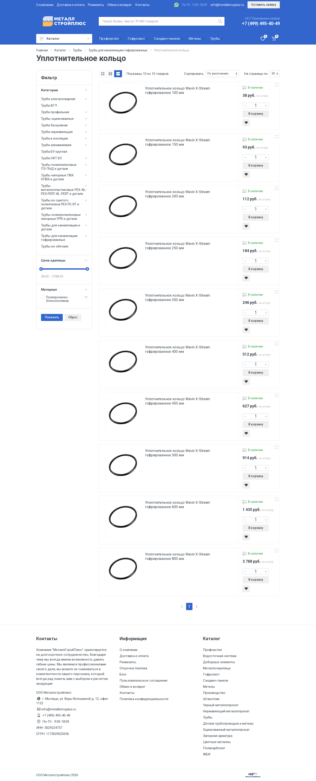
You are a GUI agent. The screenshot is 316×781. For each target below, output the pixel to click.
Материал (64, 290)
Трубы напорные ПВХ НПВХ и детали (57, 177)
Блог (123, 674)
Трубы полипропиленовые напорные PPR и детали (61, 217)
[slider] (41, 269)
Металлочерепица (216, 668)
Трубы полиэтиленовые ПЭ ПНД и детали (59, 167)
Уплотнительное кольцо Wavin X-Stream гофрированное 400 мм (177, 349)
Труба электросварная (58, 99)
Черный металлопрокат (221, 705)
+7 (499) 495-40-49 (261, 23)
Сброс (72, 317)
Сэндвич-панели (215, 680)
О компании (44, 4)
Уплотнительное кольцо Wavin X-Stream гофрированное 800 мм (177, 556)
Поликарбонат (214, 748)
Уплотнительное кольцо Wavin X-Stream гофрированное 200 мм (177, 194)
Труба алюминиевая (56, 145)
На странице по (256, 74)
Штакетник (211, 699)
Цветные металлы (217, 742)
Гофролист (211, 674)
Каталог (64, 39)
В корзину (255, 113)
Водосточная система (219, 656)
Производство (214, 693)
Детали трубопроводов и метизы (228, 723)
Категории (64, 90)
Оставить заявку (263, 4)
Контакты (142, 4)
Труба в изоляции (54, 138)
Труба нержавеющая (57, 132)
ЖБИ (206, 754)
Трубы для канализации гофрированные (59, 238)
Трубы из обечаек (54, 246)
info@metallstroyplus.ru (227, 4)
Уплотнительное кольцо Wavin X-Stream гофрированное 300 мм (177, 297)
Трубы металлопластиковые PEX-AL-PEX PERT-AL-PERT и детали (64, 190)
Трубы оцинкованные (57, 119)
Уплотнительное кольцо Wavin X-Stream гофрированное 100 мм (177, 90)
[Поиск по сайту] (157, 21)
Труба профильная (55, 112)
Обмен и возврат (119, 4)
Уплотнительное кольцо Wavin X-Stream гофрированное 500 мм (177, 453)
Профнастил (212, 650)
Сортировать (194, 74)
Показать (52, 317)
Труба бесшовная (54, 125)
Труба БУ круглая (54, 152)
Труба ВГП (49, 105)
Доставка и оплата (70, 4)
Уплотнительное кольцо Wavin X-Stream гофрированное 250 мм (177, 246)
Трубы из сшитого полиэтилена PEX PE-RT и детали (60, 204)
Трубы (207, 717)
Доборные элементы (219, 662)
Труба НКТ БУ (51, 158)
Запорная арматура (217, 736)
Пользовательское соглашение (143, 680)
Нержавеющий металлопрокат (226, 711)
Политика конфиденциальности (144, 699)
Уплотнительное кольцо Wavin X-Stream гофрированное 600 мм (177, 504)
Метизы (209, 687)
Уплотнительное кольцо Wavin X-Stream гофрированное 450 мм (177, 401)
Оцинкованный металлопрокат (226, 730)
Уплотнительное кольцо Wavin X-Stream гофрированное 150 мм (177, 142)
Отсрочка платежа (133, 668)
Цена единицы (64, 260)
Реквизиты (96, 4)
